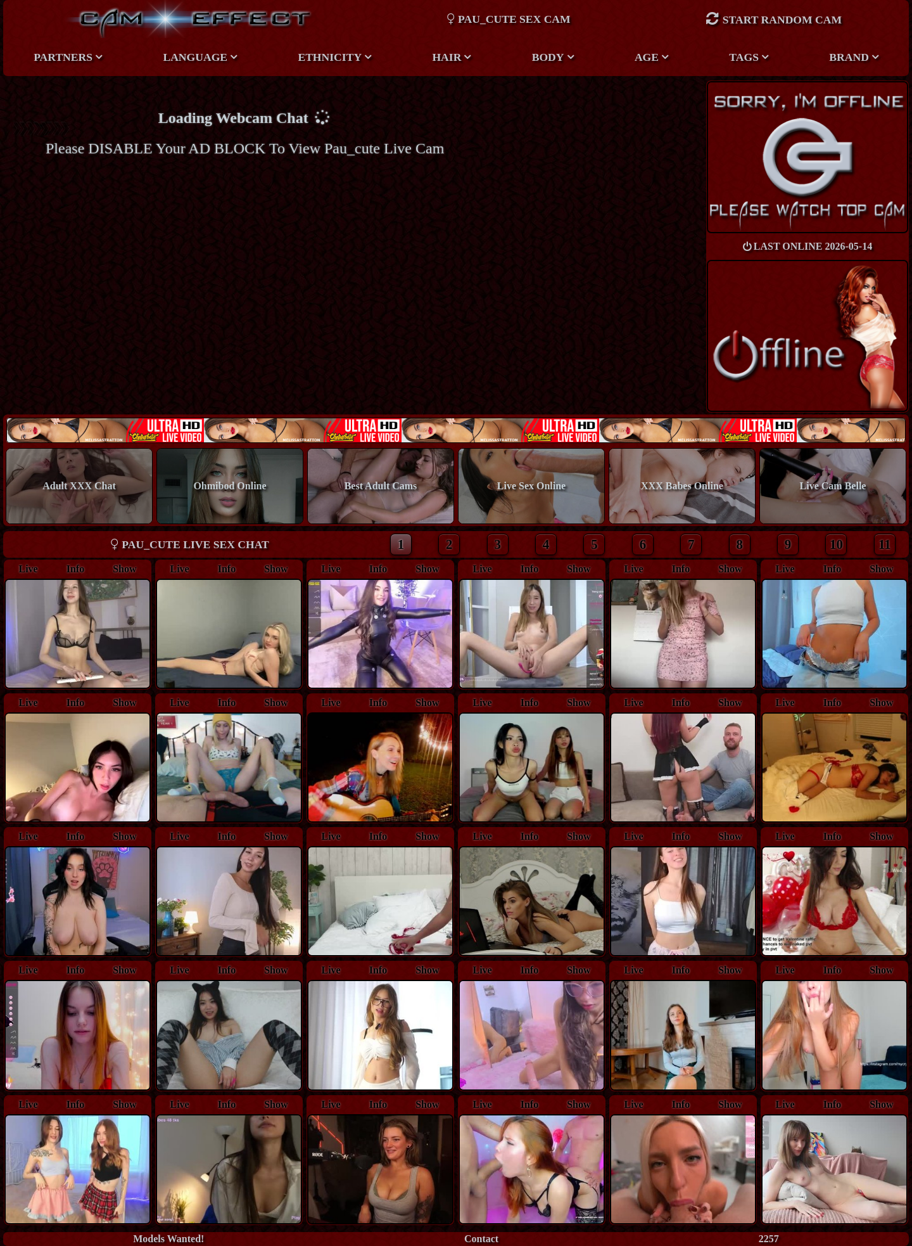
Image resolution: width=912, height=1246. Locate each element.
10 (836, 544)
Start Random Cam (773, 18)
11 (884, 544)
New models (455, 430)
